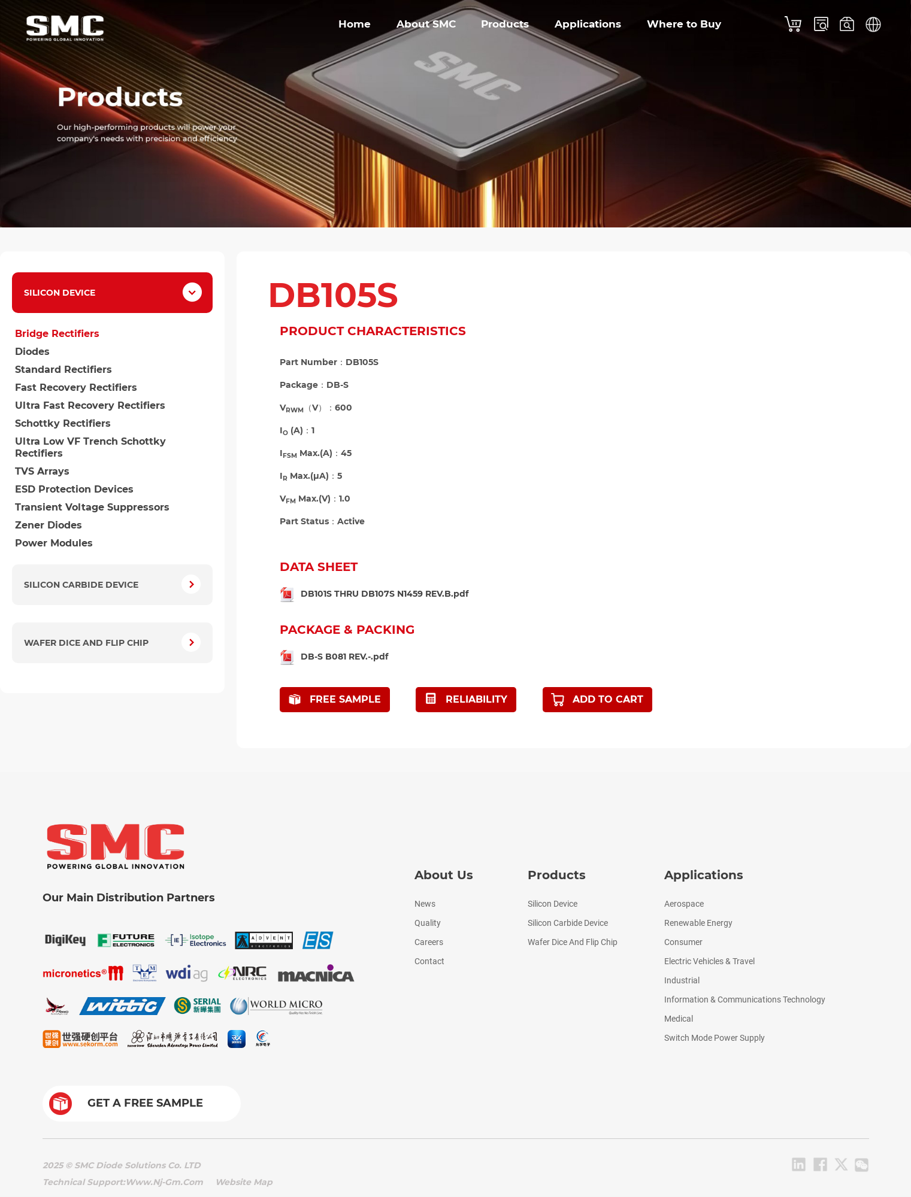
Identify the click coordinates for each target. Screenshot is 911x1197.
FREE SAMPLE (345, 699)
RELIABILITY (476, 699)
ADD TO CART (608, 699)
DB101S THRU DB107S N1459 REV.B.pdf (384, 593)
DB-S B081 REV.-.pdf (344, 656)
